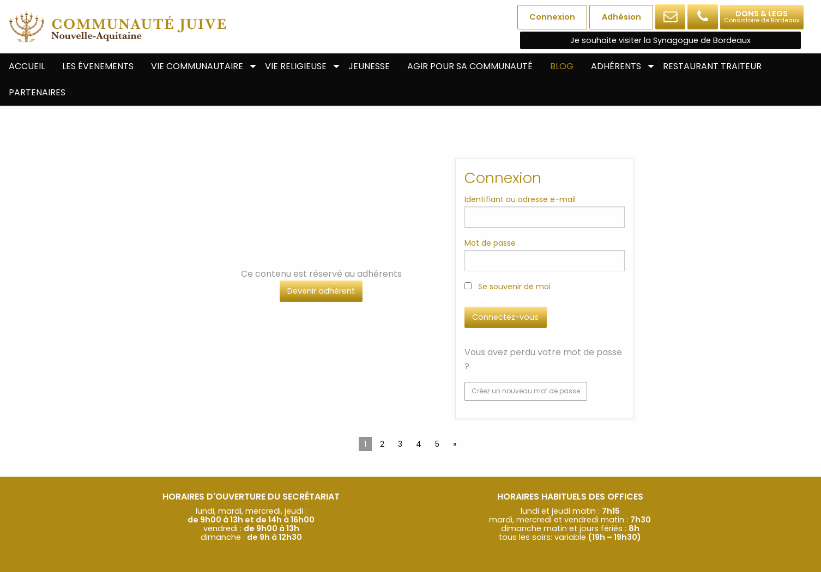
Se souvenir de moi (507, 286)
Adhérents (616, 66)
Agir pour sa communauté (470, 66)
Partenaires (37, 92)
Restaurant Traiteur (712, 66)
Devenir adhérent (321, 290)
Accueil (27, 66)
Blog (562, 66)
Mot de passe (490, 243)
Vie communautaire (197, 66)
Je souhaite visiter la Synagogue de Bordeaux (660, 40)
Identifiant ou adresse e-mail (520, 199)
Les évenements (98, 66)
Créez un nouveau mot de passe (526, 390)
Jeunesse (369, 66)
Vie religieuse (296, 66)
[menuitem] (26, 66)
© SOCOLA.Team (410, 563)
